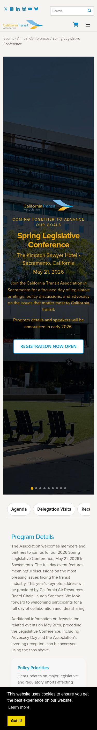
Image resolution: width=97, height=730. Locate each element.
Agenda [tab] (19, 509)
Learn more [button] (18, 707)
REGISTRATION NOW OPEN (48, 346)
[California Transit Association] (48, 24)
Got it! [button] (16, 721)
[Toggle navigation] (88, 24)
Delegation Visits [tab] (54, 509)
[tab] (32, 488)
